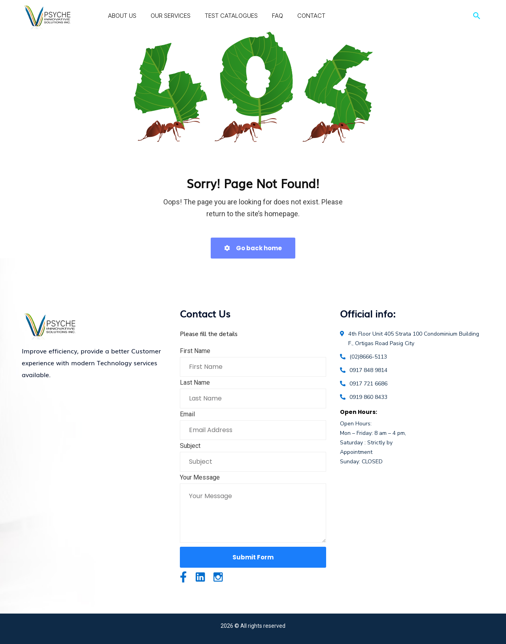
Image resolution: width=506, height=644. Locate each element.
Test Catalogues (231, 15)
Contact (311, 15)
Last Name (195, 382)
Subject (190, 445)
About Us (122, 15)
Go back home (253, 248)
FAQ (277, 15)
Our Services (171, 15)
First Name (195, 351)
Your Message (200, 477)
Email (187, 414)
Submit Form (253, 557)
